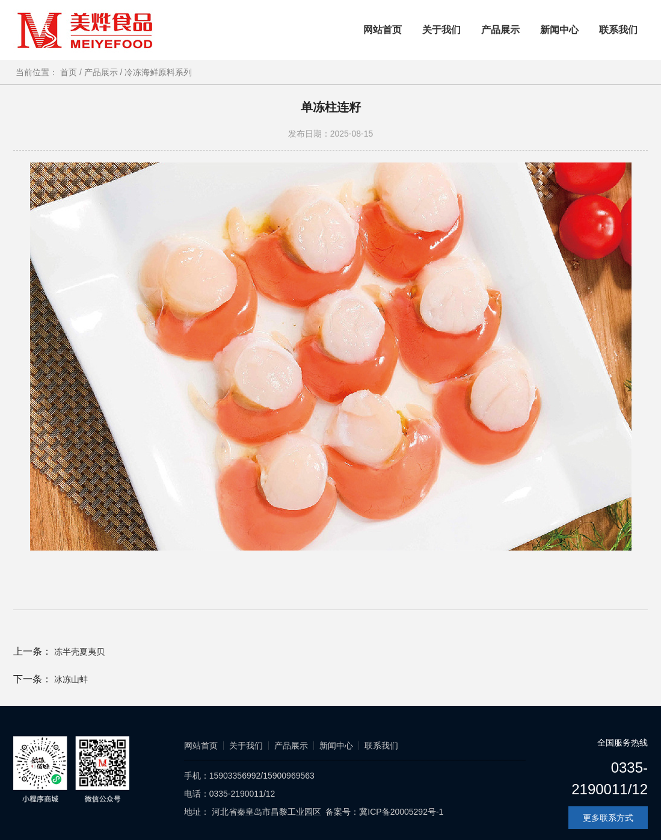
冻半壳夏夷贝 (79, 651)
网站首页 (382, 30)
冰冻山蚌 (71, 679)
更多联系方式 (608, 818)
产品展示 (500, 30)
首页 (72, 72)
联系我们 (618, 30)
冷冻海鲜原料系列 (158, 72)
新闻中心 (559, 30)
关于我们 (441, 30)
